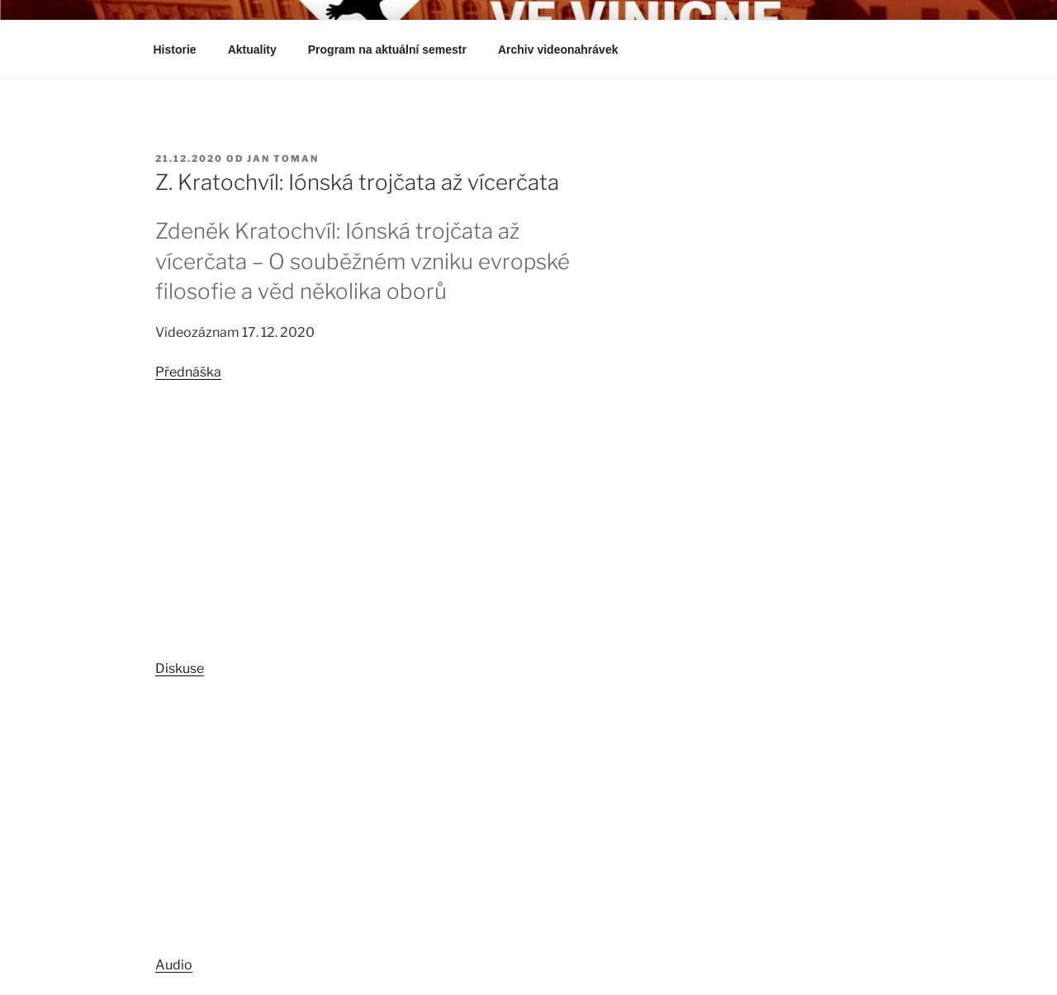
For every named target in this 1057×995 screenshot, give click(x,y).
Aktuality (252, 49)
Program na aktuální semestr (387, 49)
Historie (175, 49)
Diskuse (179, 668)
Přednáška (188, 372)
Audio (173, 965)
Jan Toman (283, 158)
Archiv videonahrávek (566, 49)
